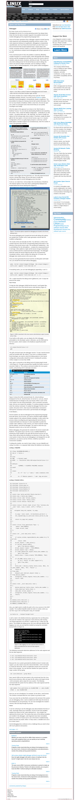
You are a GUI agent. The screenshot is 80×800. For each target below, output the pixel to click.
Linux (60, 64)
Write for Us (10, 791)
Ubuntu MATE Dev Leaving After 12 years (62, 109)
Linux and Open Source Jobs (62, 26)
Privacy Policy (11, 795)
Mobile (62, 224)
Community (55, 184)
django (31, 17)
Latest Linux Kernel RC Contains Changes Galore (62, 197)
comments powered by (17, 786)
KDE (54, 84)
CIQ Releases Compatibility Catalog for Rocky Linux (63, 62)
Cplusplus (25, 17)
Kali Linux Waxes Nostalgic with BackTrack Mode (63, 123)
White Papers (46, 9)
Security (43, 14)
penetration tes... (67, 125)
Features (30, 9)
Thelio (60, 151)
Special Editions (64, 9)
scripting (36, 19)
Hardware (36, 14)
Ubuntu (61, 97)
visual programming (50, 19)
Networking (24, 16)
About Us (10, 789)
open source (60, 184)
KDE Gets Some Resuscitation (59, 81)
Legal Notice (10, 793)
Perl (9, 19)
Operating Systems (61, 125)
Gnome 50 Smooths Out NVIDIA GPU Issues (61, 137)
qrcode (24, 19)
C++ (19, 17)
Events (56, 221)
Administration (11, 14)
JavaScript (62, 17)
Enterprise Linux (56, 64)
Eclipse (38, 17)
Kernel (69, 17)
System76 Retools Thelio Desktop (62, 149)
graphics (58, 97)
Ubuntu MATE (62, 111)
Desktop (20, 14)
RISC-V (14, 763)
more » (48, 743)
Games (55, 97)
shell (41, 19)
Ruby (30, 19)
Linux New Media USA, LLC (66, 798)
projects (55, 111)
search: (30, 1)
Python (18, 19)
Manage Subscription (12, 796)
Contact (9, 792)
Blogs (37, 9)
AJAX (9, 17)
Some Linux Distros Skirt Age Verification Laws (62, 164)
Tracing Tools (15, 745)
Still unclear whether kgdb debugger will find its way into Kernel (29, 755)
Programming (57, 14)
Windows (65, 229)
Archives (55, 9)
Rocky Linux (64, 64)
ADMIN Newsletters (66, 28)
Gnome (61, 139)
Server (50, 14)
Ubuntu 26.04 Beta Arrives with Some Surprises (62, 95)
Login (71, 21)
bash (14, 17)
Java (56, 17)
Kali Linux (55, 125)
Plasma (59, 84)
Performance (56, 151)
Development (28, 14)
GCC (51, 17)
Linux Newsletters (66, 25)
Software (15, 16)
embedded (45, 17)
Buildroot (39, 97)
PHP (13, 19)
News (23, 9)
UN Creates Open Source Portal (62, 182)
